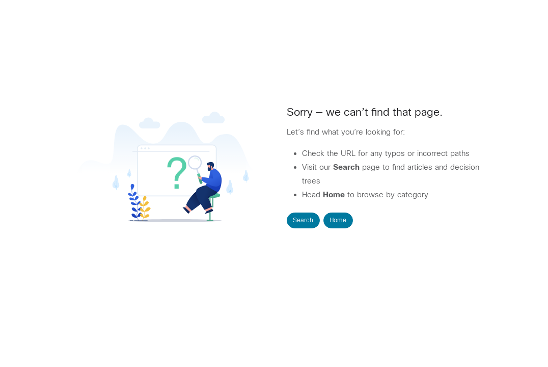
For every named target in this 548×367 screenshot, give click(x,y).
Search (303, 220)
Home (338, 220)
